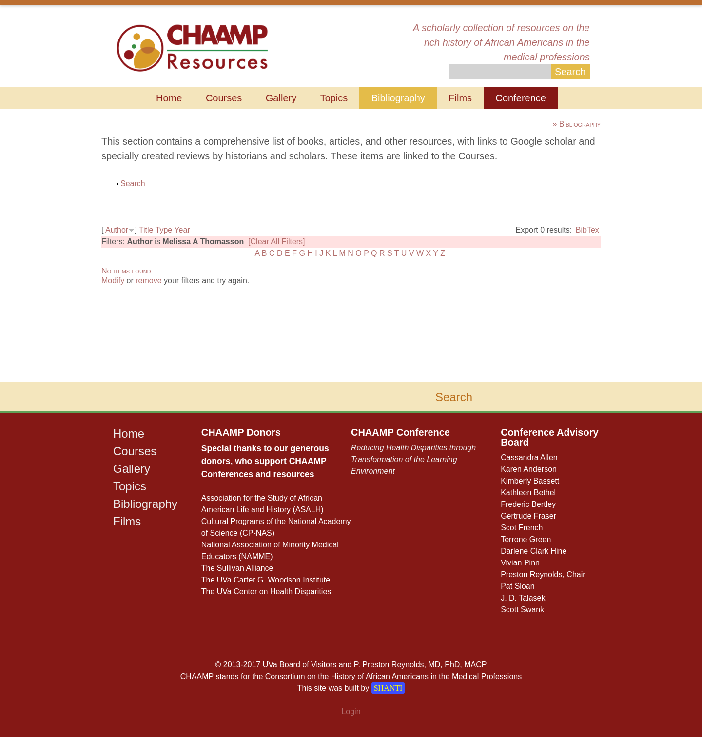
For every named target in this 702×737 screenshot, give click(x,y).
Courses (224, 98)
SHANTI (388, 688)
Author (116, 230)
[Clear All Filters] (276, 241)
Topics (334, 98)
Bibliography (398, 98)
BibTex (587, 230)
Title (146, 230)
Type (164, 230)
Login (350, 711)
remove (148, 280)
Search (132, 183)
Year (182, 230)
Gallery (281, 98)
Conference (521, 98)
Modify (112, 280)
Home (169, 98)
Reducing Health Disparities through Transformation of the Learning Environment (413, 459)
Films (460, 98)
